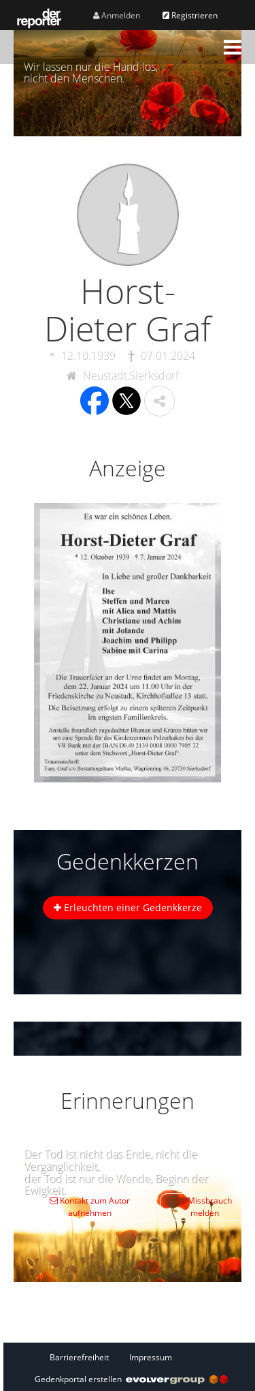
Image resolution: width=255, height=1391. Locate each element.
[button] (232, 47)
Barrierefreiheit (79, 1357)
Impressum (150, 1357)
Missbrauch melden (204, 1207)
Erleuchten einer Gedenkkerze (128, 907)
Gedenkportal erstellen (131, 1379)
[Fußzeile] (131, 1357)
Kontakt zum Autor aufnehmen (90, 1207)
